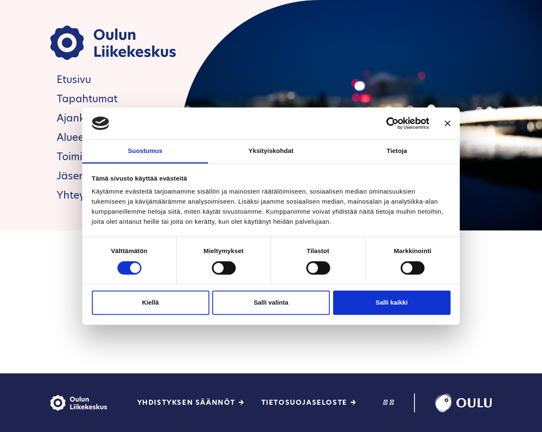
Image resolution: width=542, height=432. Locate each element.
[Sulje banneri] (448, 123)
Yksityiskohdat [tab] (270, 151)
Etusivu (74, 79)
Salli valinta (271, 302)
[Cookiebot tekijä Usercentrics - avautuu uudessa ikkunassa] (392, 123)
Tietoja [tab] (397, 151)
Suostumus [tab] (145, 151)
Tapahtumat (87, 99)
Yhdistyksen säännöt (186, 402)
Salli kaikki (391, 302)
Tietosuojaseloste (304, 402)
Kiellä (150, 302)
